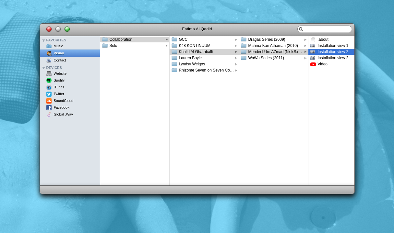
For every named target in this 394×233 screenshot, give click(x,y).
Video (323, 64)
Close (49, 29)
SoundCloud (64, 101)
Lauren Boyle (190, 58)
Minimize (58, 29)
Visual (59, 53)
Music (58, 46)
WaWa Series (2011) (266, 58)
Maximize (67, 29)
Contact (60, 60)
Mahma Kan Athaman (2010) (273, 45)
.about (323, 39)
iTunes (59, 87)
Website (60, 73)
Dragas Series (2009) (266, 39)
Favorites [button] (56, 40)
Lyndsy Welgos (192, 64)
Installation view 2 (333, 52)
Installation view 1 (333, 45)
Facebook (61, 107)
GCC (183, 39)
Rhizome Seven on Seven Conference (209, 70)
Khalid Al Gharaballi (196, 52)
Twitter (59, 94)
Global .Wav (63, 114)
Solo (113, 45)
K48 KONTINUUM (194, 45)
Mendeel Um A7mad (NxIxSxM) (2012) (278, 52)
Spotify (59, 80)
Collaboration (121, 39)
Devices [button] (54, 67)
